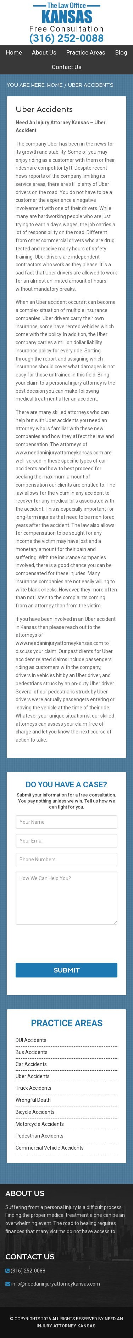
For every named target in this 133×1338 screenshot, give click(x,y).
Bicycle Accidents (35, 1112)
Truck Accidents (33, 1088)
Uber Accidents (33, 1076)
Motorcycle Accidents (40, 1124)
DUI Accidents (31, 1040)
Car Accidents (31, 1064)
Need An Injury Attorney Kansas (66, 12)
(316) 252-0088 (66, 38)
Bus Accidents (32, 1052)
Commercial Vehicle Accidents (50, 1148)
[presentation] (69, 944)
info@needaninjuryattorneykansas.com (55, 1284)
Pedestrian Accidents (39, 1136)
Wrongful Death (33, 1100)
